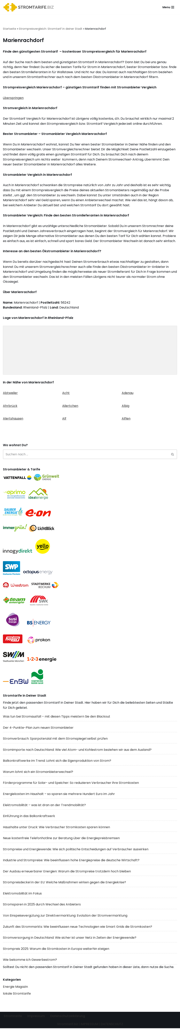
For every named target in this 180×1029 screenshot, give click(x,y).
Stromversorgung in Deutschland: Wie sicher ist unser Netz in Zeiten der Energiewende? (69, 938)
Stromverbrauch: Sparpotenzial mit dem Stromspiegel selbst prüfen (55, 739)
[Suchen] (85, 454)
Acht (66, 393)
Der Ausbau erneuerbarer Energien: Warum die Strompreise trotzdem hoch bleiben (67, 872)
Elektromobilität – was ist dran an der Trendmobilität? (44, 805)
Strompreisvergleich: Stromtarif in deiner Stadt (50, 29)
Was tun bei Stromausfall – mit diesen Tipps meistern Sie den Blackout (56, 717)
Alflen (126, 419)
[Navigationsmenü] (168, 7)
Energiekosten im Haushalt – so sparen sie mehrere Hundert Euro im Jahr (59, 794)
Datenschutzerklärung (68, 1017)
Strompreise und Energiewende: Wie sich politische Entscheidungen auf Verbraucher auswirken (75, 850)
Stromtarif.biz (67, 1025)
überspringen (13, 98)
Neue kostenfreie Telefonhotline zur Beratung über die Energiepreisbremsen (61, 838)
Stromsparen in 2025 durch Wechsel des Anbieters (42, 905)
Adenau (127, 393)
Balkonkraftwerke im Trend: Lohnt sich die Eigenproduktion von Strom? (57, 761)
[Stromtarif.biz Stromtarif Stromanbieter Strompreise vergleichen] (29, 7)
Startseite (9, 29)
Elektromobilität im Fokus (22, 894)
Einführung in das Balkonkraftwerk (29, 816)
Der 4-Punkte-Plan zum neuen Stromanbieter (38, 728)
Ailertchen (70, 406)
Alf (64, 419)
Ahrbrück (10, 406)
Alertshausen (13, 419)
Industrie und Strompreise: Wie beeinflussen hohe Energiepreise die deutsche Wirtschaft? (71, 861)
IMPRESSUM (89, 1025)
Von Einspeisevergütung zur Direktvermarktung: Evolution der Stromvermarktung (65, 916)
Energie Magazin (15, 987)
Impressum (36, 1017)
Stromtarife (13, 1017)
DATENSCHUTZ (112, 1025)
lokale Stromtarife (17, 994)
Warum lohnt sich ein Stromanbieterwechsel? (38, 772)
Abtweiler (10, 393)
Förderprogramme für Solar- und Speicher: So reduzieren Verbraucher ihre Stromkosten (71, 783)
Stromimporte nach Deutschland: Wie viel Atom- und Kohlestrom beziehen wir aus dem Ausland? (77, 750)
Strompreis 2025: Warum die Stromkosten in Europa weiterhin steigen (56, 949)
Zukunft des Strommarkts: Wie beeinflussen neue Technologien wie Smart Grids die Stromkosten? (77, 927)
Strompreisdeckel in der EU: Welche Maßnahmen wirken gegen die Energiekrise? (64, 883)
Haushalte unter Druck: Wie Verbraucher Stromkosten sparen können (56, 827)
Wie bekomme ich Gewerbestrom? (30, 960)
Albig (125, 406)
